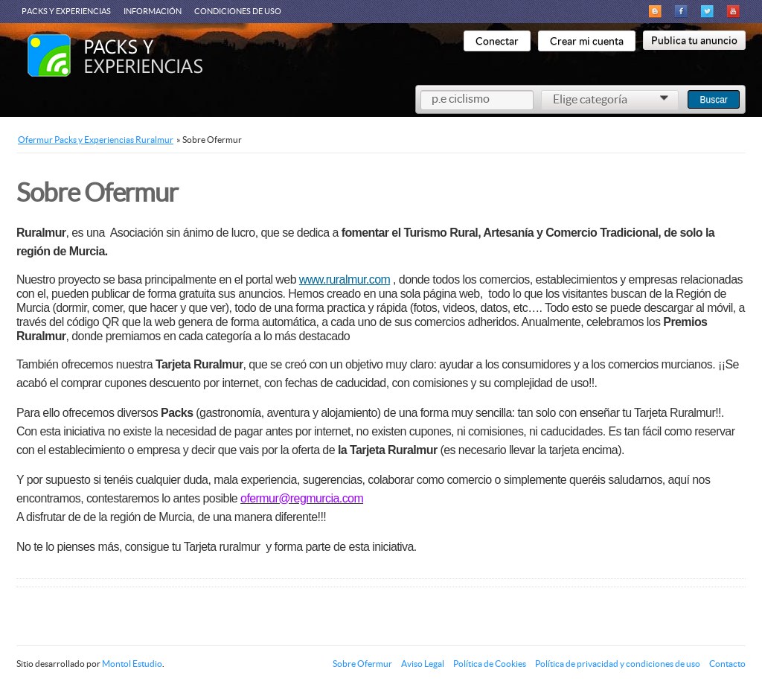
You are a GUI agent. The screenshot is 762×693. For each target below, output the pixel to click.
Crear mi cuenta (587, 41)
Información (153, 11)
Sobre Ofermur (362, 663)
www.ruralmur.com (344, 279)
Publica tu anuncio (694, 40)
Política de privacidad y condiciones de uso (617, 663)
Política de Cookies (489, 663)
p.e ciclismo (461, 98)
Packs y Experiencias (66, 11)
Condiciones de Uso (237, 11)
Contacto (727, 663)
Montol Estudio (132, 663)
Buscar (713, 100)
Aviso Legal (422, 663)
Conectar (497, 41)
